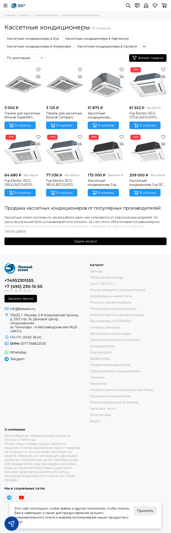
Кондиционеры (47, 15)
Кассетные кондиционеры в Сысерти (107, 46)
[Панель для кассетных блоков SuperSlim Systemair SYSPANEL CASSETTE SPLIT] (23, 84)
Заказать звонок (21, 299)
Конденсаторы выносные (110, 365)
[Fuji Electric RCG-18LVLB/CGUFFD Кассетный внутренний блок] (64, 152)
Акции (95, 421)
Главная (10, 15)
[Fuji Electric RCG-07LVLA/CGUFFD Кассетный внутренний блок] (148, 84)
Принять (145, 511)
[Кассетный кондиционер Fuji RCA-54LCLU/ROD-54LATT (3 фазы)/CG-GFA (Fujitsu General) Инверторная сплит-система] (148, 152)
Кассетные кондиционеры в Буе (33, 39)
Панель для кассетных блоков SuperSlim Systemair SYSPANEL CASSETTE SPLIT (22, 115)
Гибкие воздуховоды (106, 277)
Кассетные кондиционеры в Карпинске (97, 39)
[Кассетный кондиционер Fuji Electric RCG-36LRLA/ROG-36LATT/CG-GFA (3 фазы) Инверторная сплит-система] (106, 152)
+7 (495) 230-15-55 (23, 286)
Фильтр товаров (147, 58)
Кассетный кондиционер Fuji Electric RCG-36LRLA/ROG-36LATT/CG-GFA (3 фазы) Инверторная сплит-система (103, 183)
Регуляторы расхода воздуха (113, 309)
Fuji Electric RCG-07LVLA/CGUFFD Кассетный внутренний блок (143, 115)
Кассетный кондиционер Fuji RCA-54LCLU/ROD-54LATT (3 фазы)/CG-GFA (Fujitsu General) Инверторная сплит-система (148, 183)
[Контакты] (137, 5)
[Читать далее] (15, 231)
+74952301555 (19, 280)
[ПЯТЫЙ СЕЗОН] (18, 5)
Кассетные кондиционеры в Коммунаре (39, 46)
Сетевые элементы (105, 327)
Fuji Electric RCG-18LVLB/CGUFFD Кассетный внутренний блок (60, 183)
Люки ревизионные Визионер (114, 402)
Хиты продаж (100, 415)
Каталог (25, 15)
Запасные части (102, 409)
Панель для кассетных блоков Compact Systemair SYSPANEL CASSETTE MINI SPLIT (64, 115)
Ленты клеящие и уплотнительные (117, 290)
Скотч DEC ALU (102, 284)
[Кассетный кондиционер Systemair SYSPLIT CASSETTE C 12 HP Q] (106, 84)
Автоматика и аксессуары (110, 334)
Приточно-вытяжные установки (115, 340)
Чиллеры (97, 377)
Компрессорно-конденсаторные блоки (121, 390)
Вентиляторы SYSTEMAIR (110, 321)
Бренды (96, 271)
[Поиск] (128, 5)
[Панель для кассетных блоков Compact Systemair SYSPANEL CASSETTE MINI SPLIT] (64, 84)
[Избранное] (155, 5)
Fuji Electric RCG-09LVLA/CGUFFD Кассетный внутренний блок (18, 183)
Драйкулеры (100, 359)
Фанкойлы (98, 384)
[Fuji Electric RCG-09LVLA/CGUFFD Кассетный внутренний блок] (23, 152)
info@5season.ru (22, 309)
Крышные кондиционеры (110, 396)
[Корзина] (164, 5)
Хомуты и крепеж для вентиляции (117, 315)
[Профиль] (146, 5)
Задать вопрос (85, 241)
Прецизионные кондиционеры (115, 371)
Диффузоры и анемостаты (111, 296)
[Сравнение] (38, 76)
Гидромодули (101, 352)
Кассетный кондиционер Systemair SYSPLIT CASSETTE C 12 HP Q (104, 115)
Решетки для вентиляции (110, 302)
